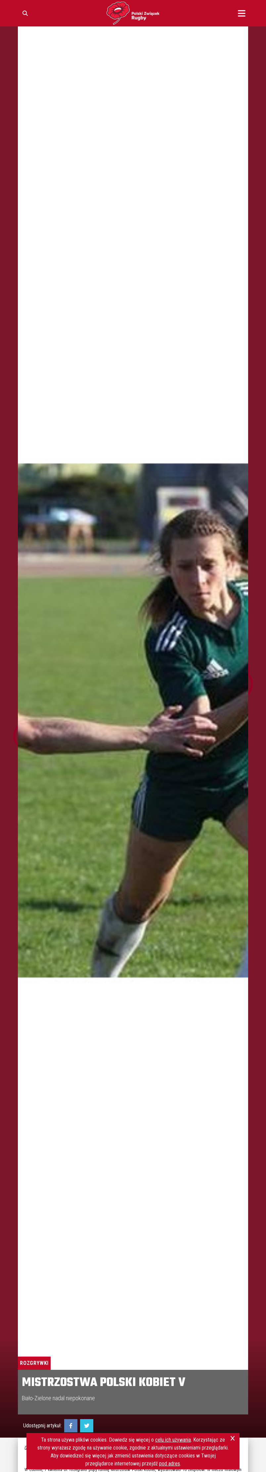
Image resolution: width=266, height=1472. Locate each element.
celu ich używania (173, 1440)
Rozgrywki (34, 1363)
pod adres (169, 1463)
